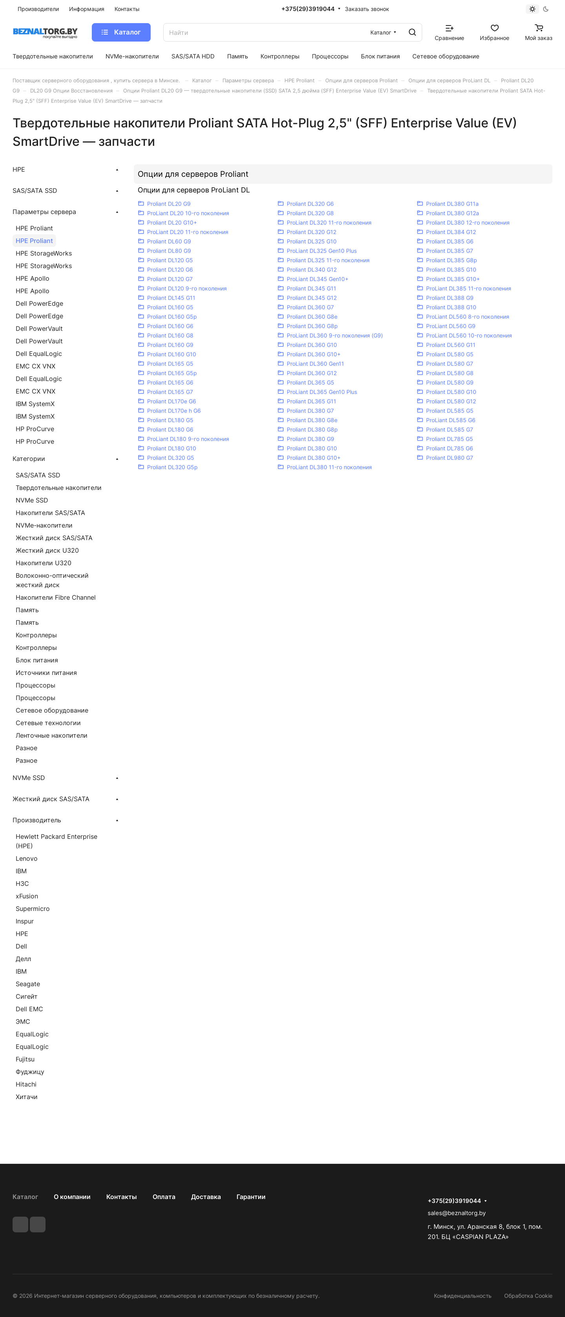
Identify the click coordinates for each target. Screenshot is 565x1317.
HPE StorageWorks (44, 253)
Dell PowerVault (39, 328)
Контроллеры (36, 635)
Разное (26, 748)
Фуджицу (30, 1072)
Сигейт (27, 996)
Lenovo (27, 858)
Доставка (206, 1197)
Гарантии (251, 1197)
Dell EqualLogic (39, 353)
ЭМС (23, 1021)
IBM (21, 871)
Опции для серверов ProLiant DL (194, 190)
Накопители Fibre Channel (56, 597)
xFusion (27, 896)
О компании (72, 1197)
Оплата (164, 1197)
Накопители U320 (43, 563)
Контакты (121, 1197)
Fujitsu (25, 1059)
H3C (22, 883)
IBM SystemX (35, 404)
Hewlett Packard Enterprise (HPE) (56, 841)
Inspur (25, 921)
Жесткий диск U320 (47, 550)
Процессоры (35, 685)
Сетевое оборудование (52, 710)
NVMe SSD (32, 500)
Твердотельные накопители (59, 488)
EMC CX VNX (35, 366)
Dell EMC (29, 1009)
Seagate (28, 984)
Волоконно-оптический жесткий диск (52, 580)
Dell (21, 946)
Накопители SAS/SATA (50, 513)
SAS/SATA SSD (38, 475)
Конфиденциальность (463, 1295)
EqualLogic (32, 1034)
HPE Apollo (32, 278)
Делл (23, 959)
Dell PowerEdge (39, 303)
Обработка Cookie (528, 1295)
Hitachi (26, 1084)
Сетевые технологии (48, 723)
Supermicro (33, 908)
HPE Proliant (34, 228)
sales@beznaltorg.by (457, 1213)
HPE (22, 934)
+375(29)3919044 (308, 9)
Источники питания (46, 673)
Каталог (25, 1197)
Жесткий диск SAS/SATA (54, 538)
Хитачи (27, 1097)
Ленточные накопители (51, 735)
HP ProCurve (35, 429)
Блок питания (37, 660)
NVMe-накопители (44, 525)
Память (27, 610)
